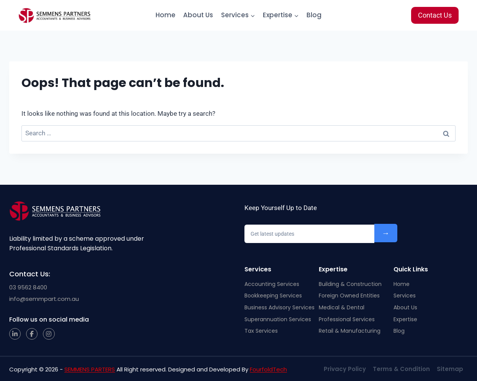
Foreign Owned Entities (349, 295)
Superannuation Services (277, 319)
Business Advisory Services (279, 307)
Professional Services (347, 319)
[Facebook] (32, 334)
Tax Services (261, 331)
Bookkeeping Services (273, 295)
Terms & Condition (401, 369)
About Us (198, 15)
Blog (314, 15)
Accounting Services (271, 284)
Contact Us (435, 15)
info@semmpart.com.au (44, 299)
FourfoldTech (268, 369)
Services (404, 295)
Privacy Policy (345, 369)
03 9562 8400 (28, 287)
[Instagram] (48, 334)
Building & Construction (350, 284)
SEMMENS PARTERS (89, 369)
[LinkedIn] (15, 334)
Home (165, 15)
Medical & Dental (341, 307)
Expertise (405, 319)
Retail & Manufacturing (349, 331)
